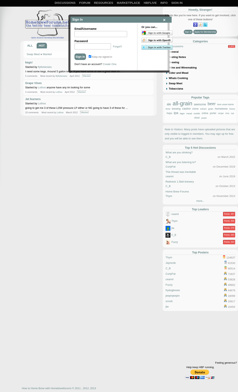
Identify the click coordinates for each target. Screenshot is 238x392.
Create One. (110, 64)
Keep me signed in (100, 57)
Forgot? (117, 46)
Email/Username (85, 28)
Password (81, 41)
